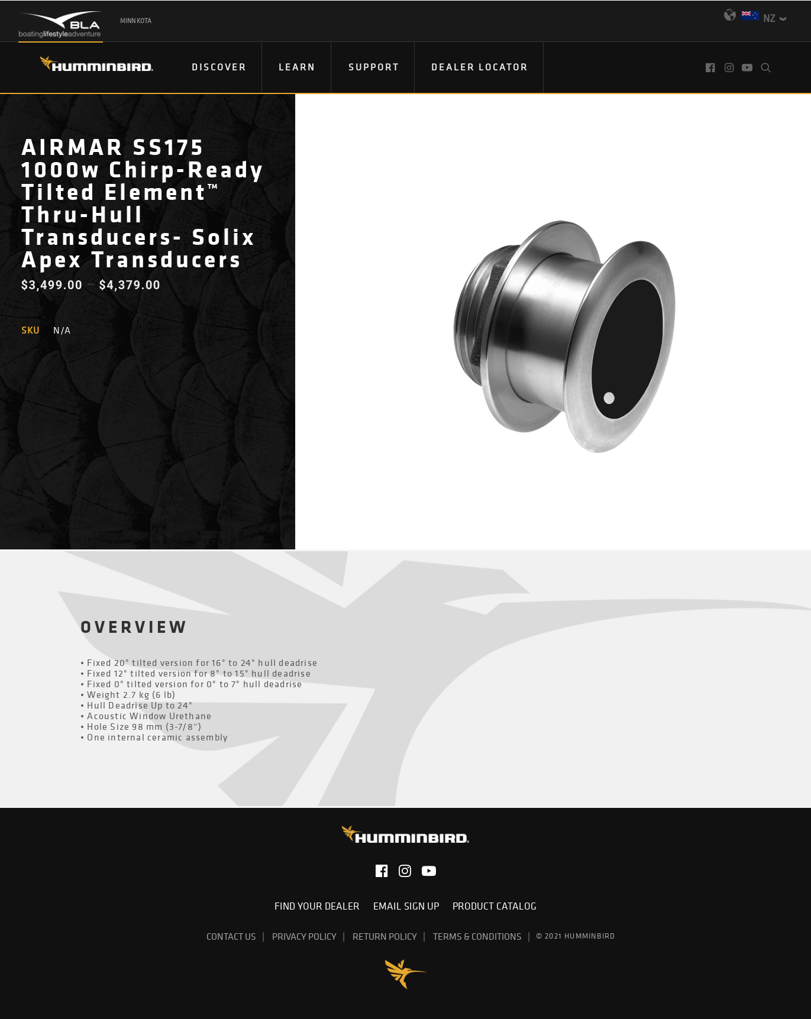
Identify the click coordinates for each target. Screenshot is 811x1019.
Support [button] (373, 67)
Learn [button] (297, 67)
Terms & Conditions (477, 936)
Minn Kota (135, 21)
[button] (711, 67)
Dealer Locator (479, 67)
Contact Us (231, 936)
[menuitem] (219, 67)
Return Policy (385, 936)
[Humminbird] (86, 67)
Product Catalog (495, 906)
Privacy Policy (304, 936)
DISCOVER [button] (219, 67)
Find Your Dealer (319, 906)
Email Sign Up (408, 906)
